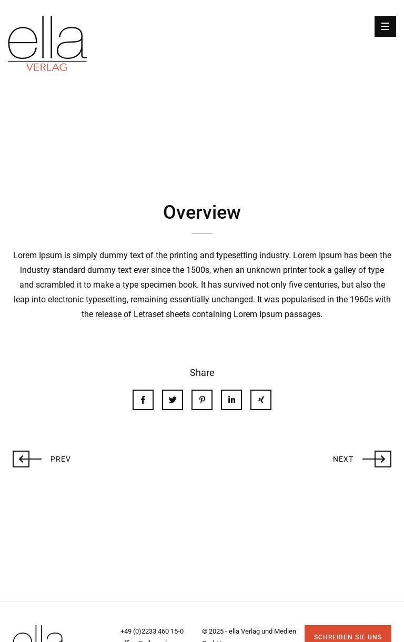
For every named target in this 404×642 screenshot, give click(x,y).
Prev (42, 458)
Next (362, 458)
